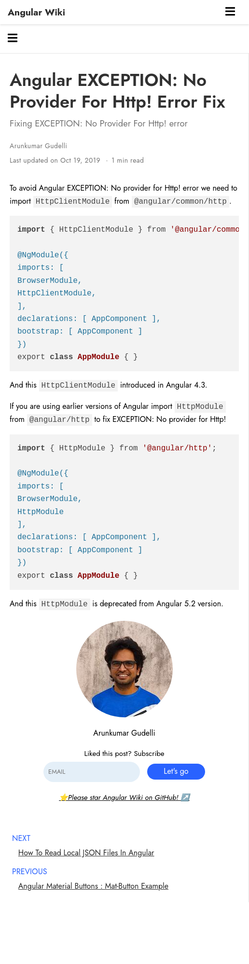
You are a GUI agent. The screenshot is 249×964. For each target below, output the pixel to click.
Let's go (176, 771)
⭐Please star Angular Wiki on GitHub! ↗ (124, 797)
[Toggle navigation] (230, 12)
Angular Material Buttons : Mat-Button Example (93, 886)
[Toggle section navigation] (12, 38)
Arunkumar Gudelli (38, 146)
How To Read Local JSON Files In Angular (86, 852)
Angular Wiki (36, 12)
